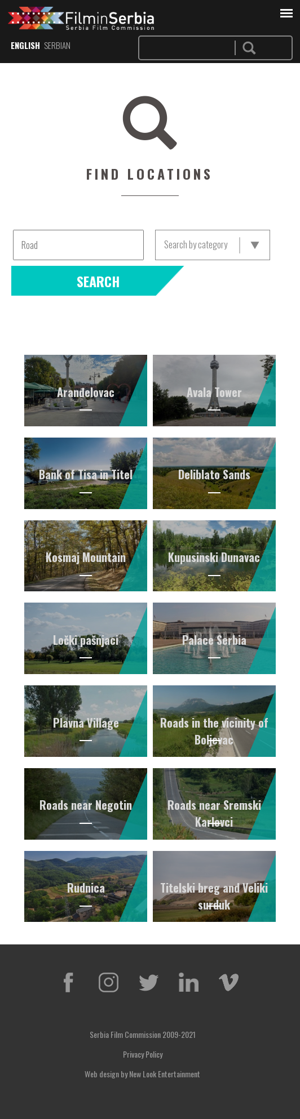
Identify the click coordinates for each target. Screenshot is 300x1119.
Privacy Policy (142, 1054)
